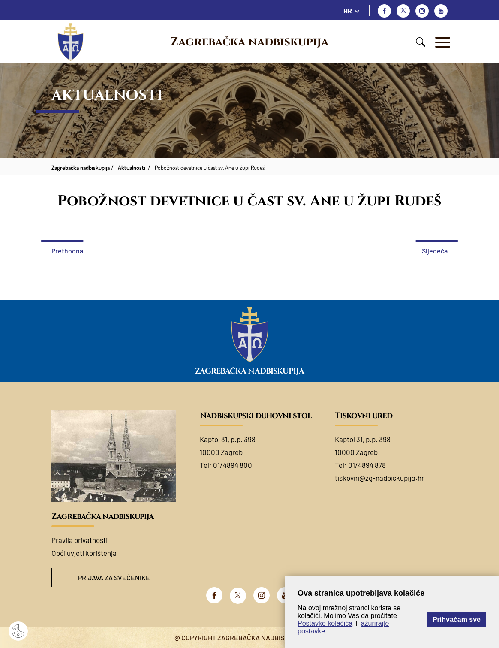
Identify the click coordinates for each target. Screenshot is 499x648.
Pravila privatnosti (79, 540)
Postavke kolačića (325, 623)
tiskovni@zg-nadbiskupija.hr (379, 477)
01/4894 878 (367, 465)
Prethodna (67, 251)
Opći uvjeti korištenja (84, 553)
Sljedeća (435, 251)
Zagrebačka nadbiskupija (249, 42)
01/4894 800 (232, 465)
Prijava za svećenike (114, 577)
